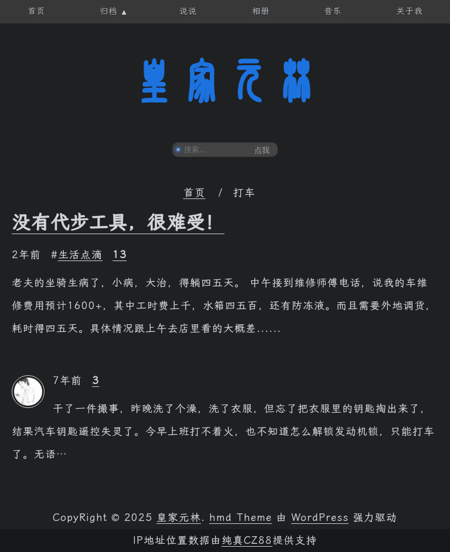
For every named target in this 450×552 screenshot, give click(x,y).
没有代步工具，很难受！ (118, 222)
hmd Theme (240, 517)
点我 (262, 150)
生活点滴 (80, 254)
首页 (194, 192)
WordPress (320, 517)
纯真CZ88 (246, 540)
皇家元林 (225, 81)
